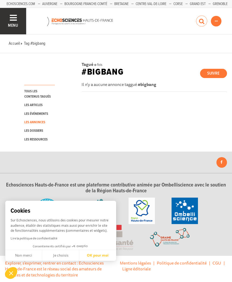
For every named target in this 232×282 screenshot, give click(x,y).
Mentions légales (135, 263)
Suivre (213, 73)
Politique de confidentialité (182, 263)
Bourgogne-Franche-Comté (85, 4)
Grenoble (220, 4)
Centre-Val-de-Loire (151, 4)
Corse (178, 4)
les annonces (34, 122)
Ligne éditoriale (136, 268)
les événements (36, 114)
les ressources (36, 139)
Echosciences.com (21, 4)
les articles (33, 105)
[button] (11, 273)
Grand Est (198, 4)
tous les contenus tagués (37, 94)
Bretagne (121, 4)
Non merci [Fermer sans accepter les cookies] (23, 255)
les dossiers (33, 131)
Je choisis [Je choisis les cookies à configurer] (60, 255)
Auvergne (49, 4)
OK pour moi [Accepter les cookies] (97, 255)
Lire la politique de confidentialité (34, 238)
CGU (216, 263)
